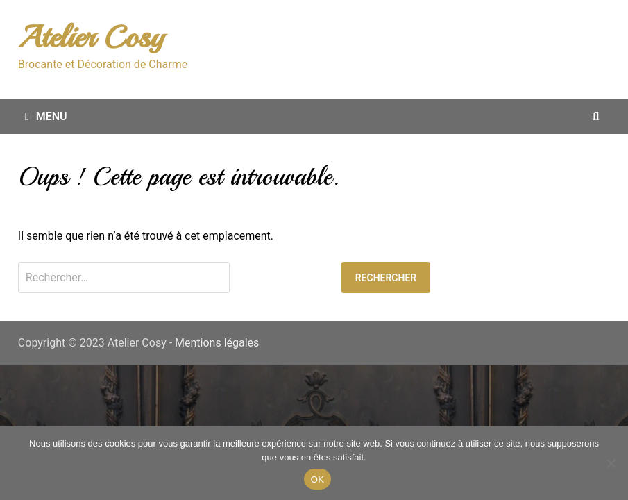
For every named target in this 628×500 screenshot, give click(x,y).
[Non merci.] (611, 463)
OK (317, 479)
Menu (46, 116)
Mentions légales (217, 342)
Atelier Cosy (91, 37)
